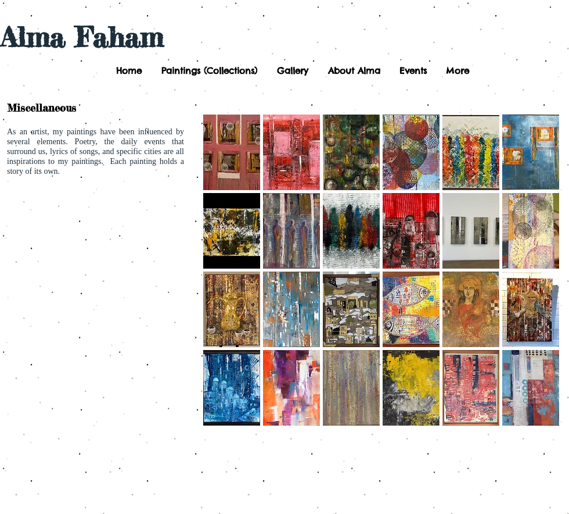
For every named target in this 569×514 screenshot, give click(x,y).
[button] (208, 71)
